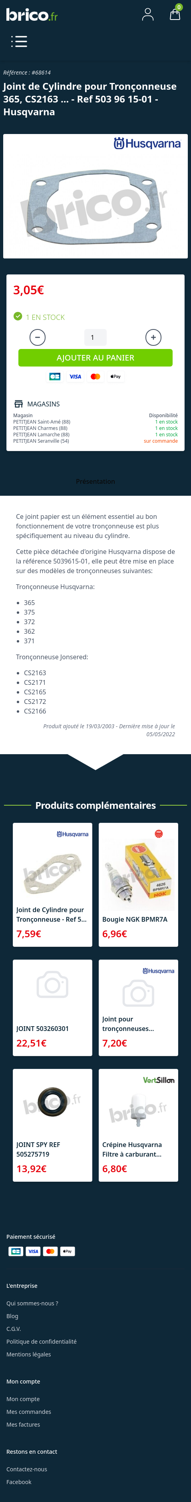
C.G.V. (13, 1328)
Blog (12, 1316)
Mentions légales (28, 1354)
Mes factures (23, 1424)
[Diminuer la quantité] (38, 337)
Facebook (19, 1482)
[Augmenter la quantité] (153, 337)
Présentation (95, 481)
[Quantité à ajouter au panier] (95, 337)
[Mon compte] (148, 14)
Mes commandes (28, 1411)
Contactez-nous (26, 1469)
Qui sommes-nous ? (32, 1303)
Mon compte (23, 1399)
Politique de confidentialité (41, 1341)
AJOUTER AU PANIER (95, 357)
